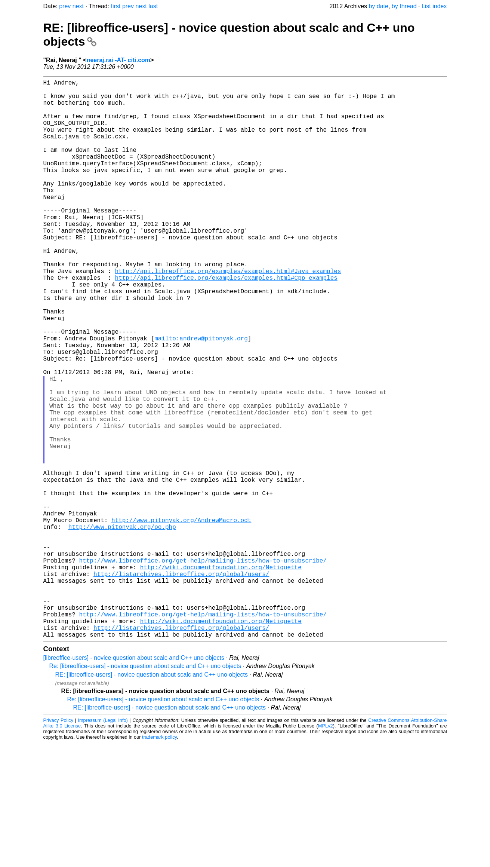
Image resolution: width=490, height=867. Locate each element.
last (153, 6)
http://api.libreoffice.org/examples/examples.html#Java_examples (228, 314)
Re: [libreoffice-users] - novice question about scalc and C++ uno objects (145, 790)
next (78, 6)
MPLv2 (325, 850)
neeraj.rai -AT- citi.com (118, 60)
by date (378, 6)
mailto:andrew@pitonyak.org (201, 396)
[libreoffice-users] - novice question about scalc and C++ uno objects (133, 782)
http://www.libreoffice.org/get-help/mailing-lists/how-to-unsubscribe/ (203, 668)
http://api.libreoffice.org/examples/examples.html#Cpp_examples (226, 322)
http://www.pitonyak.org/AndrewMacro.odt (181, 619)
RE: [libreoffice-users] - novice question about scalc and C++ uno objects (151, 799)
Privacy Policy (58, 844)
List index (434, 6)
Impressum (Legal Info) (102, 844)
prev (65, 6)
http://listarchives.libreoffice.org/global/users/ (181, 684)
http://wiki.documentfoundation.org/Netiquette (221, 676)
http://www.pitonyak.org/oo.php (122, 627)
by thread (404, 6)
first (116, 6)
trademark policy (159, 861)
